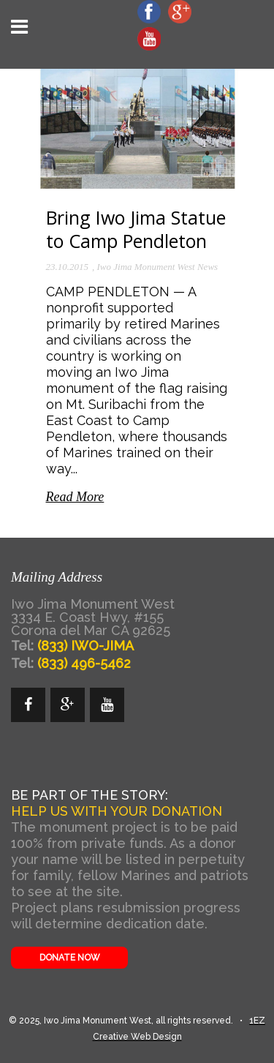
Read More (75, 496)
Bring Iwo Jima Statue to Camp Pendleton (136, 228)
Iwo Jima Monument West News (157, 266)
